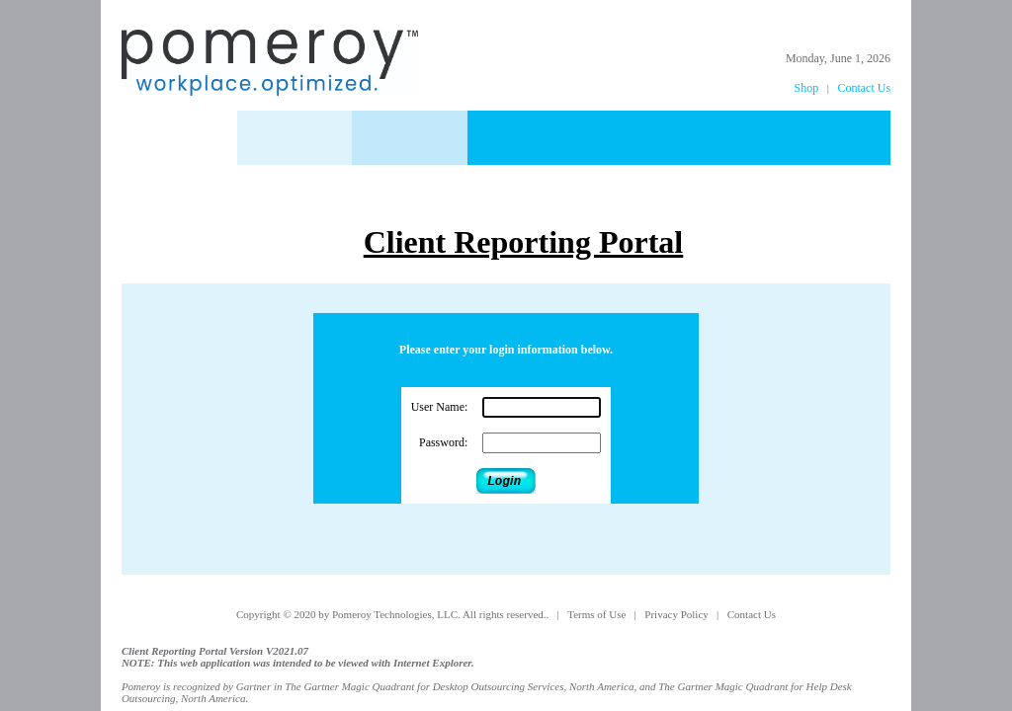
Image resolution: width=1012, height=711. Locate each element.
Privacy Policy (677, 614)
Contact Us (863, 88)
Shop (807, 88)
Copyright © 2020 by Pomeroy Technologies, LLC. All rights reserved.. (393, 614)
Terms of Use (598, 614)
